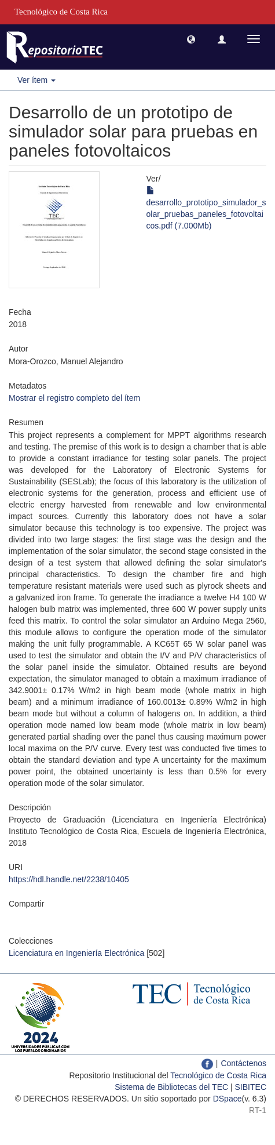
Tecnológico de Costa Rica (218, 1075)
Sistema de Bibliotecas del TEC (171, 1087)
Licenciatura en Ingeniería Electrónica (76, 953)
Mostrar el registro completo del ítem (74, 398)
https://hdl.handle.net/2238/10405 (69, 879)
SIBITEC (250, 1087)
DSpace (227, 1098)
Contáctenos (243, 1063)
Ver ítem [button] (36, 80)
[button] (191, 39)
